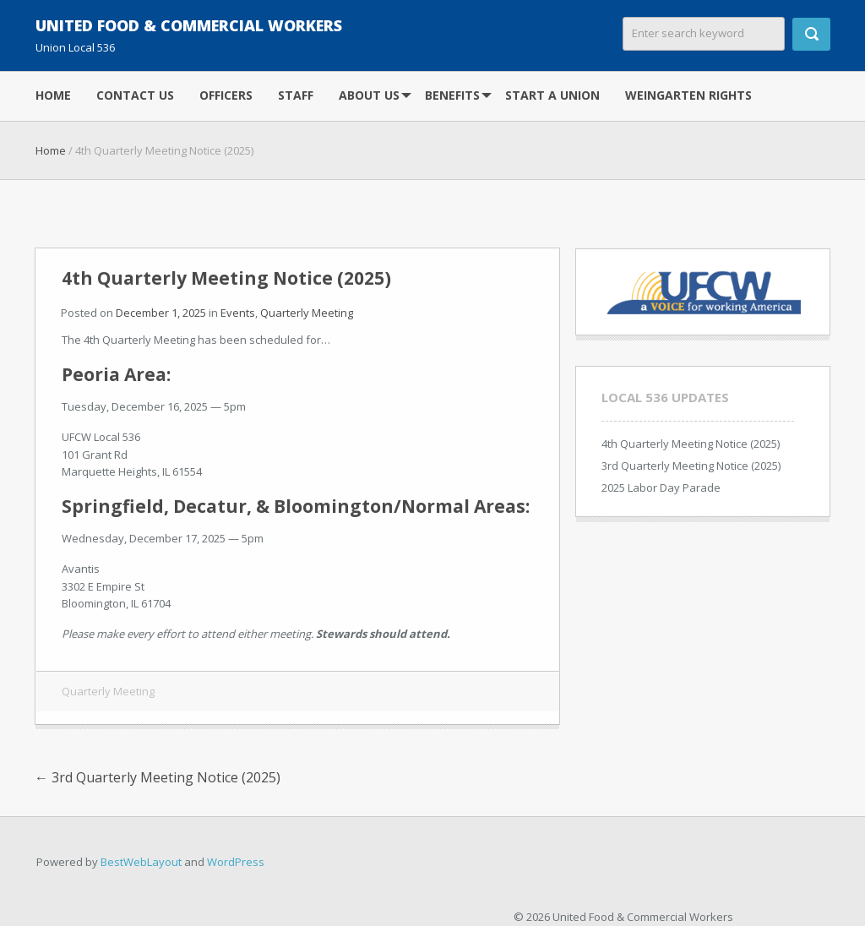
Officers (226, 95)
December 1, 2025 (161, 312)
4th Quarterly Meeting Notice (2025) (690, 443)
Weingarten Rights (688, 95)
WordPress (235, 861)
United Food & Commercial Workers (188, 25)
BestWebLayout (141, 861)
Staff (295, 95)
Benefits (452, 95)
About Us (369, 95)
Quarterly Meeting (306, 312)
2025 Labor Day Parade (661, 487)
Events (237, 312)
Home (53, 95)
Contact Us (135, 95)
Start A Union (552, 95)
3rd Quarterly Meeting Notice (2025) (157, 777)
